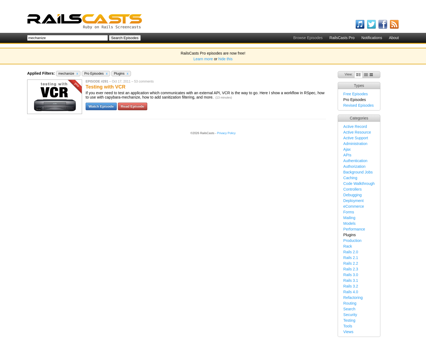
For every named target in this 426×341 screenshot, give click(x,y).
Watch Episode (101, 106)
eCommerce (353, 206)
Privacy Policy (226, 133)
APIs (347, 155)
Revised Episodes (358, 105)
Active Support (355, 138)
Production (352, 240)
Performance (354, 229)
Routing (349, 303)
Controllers (352, 189)
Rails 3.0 (350, 275)
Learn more (203, 59)
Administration (355, 143)
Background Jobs (358, 172)
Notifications (371, 38)
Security (350, 314)
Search (349, 309)
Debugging (352, 195)
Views (348, 332)
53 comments (144, 81)
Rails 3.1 (350, 280)
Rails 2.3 (350, 269)
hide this (225, 59)
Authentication (355, 161)
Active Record (355, 126)
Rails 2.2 (350, 263)
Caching (350, 178)
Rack (347, 246)
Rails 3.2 (350, 286)
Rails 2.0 (350, 252)
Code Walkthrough (359, 183)
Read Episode (132, 106)
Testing (349, 320)
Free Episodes (355, 94)
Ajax (347, 149)
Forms (348, 212)
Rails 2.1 (350, 257)
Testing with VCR (106, 87)
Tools (347, 326)
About (394, 38)
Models (349, 223)
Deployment (353, 200)
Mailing (349, 218)
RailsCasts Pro (342, 38)
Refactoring (353, 297)
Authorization (354, 166)
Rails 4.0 (350, 292)
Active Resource (357, 132)
